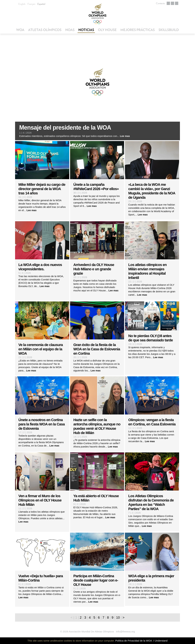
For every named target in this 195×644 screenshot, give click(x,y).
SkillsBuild (169, 30)
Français (31, 3)
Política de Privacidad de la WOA (133, 640)
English (21, 3)
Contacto (160, 3)
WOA (20, 30)
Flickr (176, 3)
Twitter (168, 3)
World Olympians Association (97, 13)
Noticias (86, 30)
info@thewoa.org (125, 631)
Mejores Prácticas (137, 30)
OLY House (107, 30)
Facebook (172, 3)
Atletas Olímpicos (44, 30)
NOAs (70, 30)
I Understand (160, 640)
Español (41, 3)
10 (118, 617)
